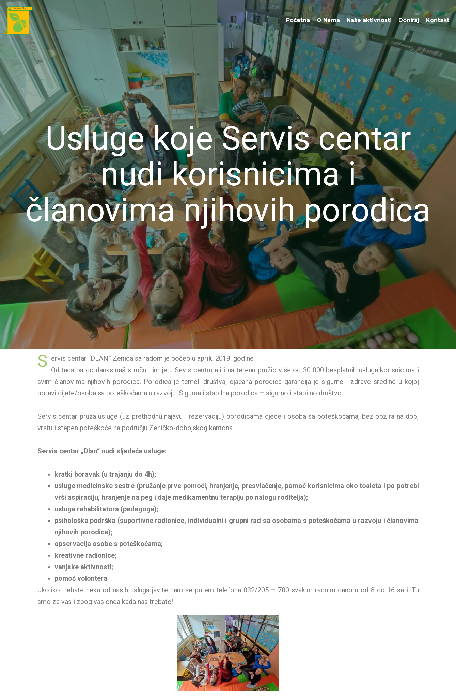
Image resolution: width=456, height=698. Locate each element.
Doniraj (408, 20)
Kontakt (437, 20)
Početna (298, 20)
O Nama (328, 20)
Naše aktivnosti (369, 20)
